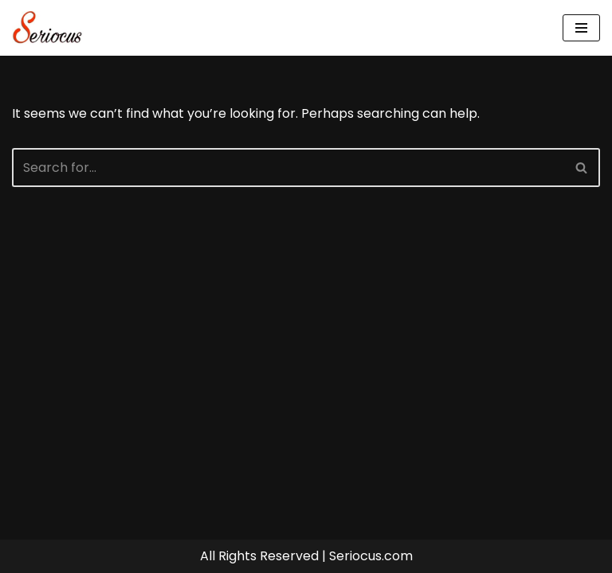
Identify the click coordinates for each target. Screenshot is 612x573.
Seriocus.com (371, 556)
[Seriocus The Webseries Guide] (52, 28)
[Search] (288, 167)
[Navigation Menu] (581, 27)
